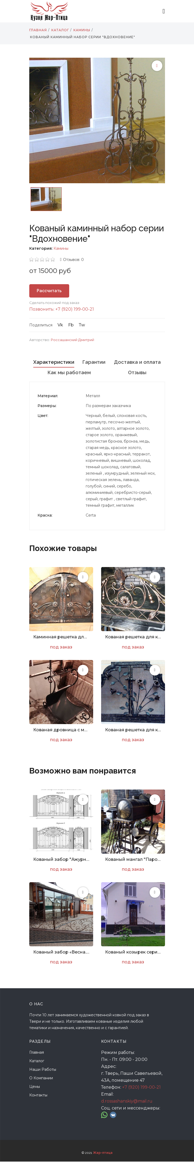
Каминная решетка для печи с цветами (61, 647)
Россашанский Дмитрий (72, 340)
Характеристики (68, 362)
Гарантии (135, 362)
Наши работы (42, 1079)
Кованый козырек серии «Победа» (133, 962)
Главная (36, 1062)
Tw (82, 324)
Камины (60, 248)
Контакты (38, 1105)
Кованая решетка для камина (133, 647)
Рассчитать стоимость (49, 293)
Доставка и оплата (64, 372)
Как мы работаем (132, 372)
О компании (41, 1088)
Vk (60, 324)
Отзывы (97, 383)
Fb (71, 324)
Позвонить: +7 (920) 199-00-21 (61, 309)
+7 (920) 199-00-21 (141, 1097)
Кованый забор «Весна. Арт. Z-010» (61, 962)
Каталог (36, 1071)
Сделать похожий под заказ (54, 303)
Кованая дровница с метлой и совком (61, 740)
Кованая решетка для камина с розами (133, 740)
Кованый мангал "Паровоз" (133, 869)
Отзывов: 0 (73, 259)
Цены (34, 1097)
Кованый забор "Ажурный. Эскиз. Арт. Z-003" (61, 869)
